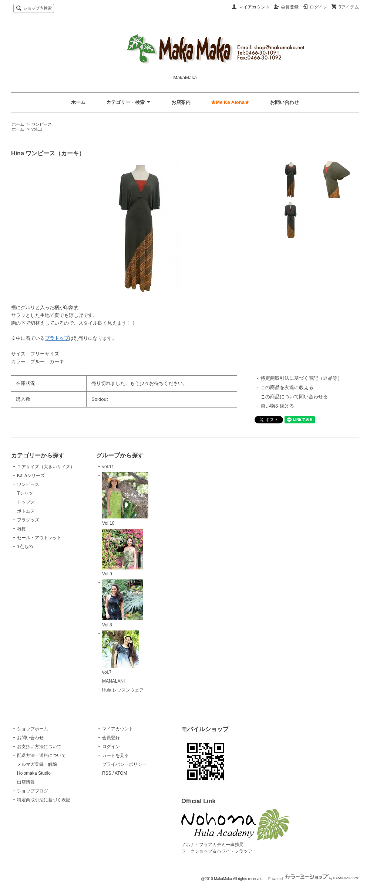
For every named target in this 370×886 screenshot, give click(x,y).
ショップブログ (32, 791)
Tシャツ (25, 493)
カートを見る (115, 755)
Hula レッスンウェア (123, 690)
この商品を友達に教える (286, 387)
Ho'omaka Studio (34, 773)
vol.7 (120, 652)
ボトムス (26, 511)
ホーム (78, 102)
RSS (106, 773)
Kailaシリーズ (31, 475)
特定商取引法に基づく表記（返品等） (301, 378)
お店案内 (181, 102)
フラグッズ (28, 520)
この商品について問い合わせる (294, 396)
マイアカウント (254, 7)
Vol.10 (125, 499)
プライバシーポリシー (124, 764)
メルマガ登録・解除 (37, 764)
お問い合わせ (284, 102)
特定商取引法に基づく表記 (43, 799)
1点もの (25, 546)
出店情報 (26, 782)
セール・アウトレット (39, 537)
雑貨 (21, 528)
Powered (313, 879)
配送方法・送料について (41, 755)
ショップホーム (32, 728)
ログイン (318, 7)
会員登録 (290, 7)
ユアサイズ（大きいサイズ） (46, 466)
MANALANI (113, 681)
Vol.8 (122, 603)
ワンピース (41, 124)
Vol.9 (122, 553)
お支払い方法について (39, 746)
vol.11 (36, 129)
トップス (26, 502)
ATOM (121, 773)
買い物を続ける (277, 406)
